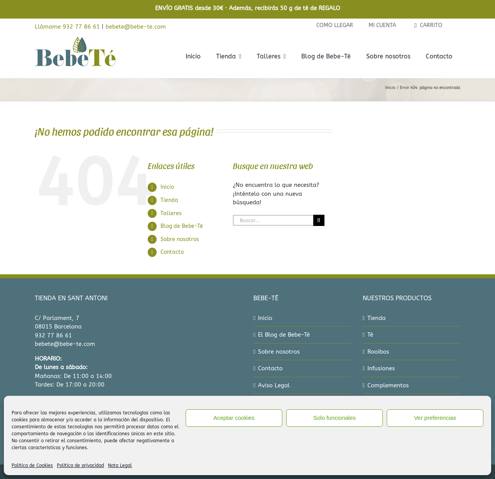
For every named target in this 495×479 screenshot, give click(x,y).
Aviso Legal (274, 385)
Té (370, 334)
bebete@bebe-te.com (136, 26)
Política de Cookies (32, 465)
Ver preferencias (435, 417)
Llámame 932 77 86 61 (67, 26)
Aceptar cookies (234, 417)
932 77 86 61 (53, 335)
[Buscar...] (273, 220)
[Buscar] (318, 220)
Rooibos (378, 351)
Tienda (169, 200)
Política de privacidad (80, 465)
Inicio (167, 187)
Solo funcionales (334, 417)
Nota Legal (120, 465)
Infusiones (381, 368)
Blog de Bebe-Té (181, 226)
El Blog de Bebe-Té (284, 334)
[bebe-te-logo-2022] (75, 39)
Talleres (171, 213)
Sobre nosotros (179, 239)
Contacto (172, 252)
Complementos (388, 385)
